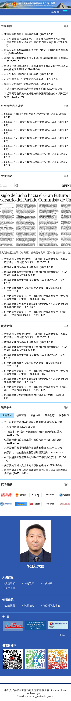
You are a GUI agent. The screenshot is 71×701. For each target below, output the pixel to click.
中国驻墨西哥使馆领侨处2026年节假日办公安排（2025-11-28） (36, 459)
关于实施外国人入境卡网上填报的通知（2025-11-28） (33, 465)
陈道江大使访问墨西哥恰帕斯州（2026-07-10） (30, 267)
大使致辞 (9, 583)
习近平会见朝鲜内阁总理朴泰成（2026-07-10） (30, 74)
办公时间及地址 (50, 605)
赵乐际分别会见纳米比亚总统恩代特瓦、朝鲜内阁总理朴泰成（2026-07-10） (36, 52)
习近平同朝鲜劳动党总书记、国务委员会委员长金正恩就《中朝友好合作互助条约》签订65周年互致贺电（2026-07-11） (36, 42)
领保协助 (35, 415)
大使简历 (28, 583)
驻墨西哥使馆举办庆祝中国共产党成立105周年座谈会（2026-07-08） (33, 289)
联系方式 (28, 605)
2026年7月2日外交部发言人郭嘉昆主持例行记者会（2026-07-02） (36, 163)
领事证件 (21, 415)
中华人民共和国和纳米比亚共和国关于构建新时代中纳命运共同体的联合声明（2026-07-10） (36, 68)
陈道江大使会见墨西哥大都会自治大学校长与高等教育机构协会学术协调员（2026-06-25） (36, 305)
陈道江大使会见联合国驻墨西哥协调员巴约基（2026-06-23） (34, 396)
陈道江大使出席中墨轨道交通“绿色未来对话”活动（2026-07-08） (35, 281)
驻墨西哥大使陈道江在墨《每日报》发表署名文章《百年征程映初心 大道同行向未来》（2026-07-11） (36, 261)
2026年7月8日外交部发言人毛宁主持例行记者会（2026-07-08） (36, 132)
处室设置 (9, 605)
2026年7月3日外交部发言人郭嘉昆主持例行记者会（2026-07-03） (36, 155)
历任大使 (9, 588)
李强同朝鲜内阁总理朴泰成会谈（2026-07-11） (30, 34)
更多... (62, 634)
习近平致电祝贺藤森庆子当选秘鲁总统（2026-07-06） (33, 88)
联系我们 (64, 415)
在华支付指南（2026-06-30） (20, 426)
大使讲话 (46, 583)
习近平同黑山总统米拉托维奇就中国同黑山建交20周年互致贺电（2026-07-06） (36, 95)
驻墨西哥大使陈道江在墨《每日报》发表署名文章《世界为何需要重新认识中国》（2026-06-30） (36, 297)
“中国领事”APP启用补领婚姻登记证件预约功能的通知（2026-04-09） (33, 433)
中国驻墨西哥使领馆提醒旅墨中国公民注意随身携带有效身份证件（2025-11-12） (36, 472)
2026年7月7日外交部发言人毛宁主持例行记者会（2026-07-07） (36, 139)
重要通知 (7, 415)
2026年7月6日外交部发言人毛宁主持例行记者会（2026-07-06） (36, 147)
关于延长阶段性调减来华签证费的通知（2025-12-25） (33, 447)
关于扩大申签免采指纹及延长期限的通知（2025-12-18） (35, 452)
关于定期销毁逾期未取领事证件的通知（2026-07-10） (33, 422)
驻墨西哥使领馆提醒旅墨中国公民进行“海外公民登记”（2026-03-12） (33, 441)
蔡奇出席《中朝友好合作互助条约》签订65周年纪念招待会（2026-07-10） (36, 60)
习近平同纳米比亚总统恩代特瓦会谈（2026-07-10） (32, 79)
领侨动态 (50, 415)
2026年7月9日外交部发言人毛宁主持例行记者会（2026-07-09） (36, 124)
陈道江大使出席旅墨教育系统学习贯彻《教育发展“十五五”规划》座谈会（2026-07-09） (35, 273)
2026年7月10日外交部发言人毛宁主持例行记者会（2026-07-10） (35, 116)
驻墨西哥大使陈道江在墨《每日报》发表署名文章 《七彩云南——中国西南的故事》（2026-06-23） (36, 313)
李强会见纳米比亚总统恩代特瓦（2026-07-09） (30, 83)
